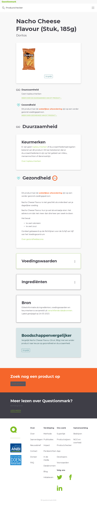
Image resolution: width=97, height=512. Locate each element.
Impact (47, 445)
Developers (62, 457)
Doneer (33, 457)
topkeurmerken (39, 147)
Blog (46, 472)
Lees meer (15, 411)
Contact (33, 451)
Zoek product (18, 384)
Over (32, 434)
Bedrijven (77, 434)
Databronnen (50, 466)
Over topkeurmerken (31, 161)
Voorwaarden (63, 463)
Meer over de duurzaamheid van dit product (40, 98)
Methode (48, 434)
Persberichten (50, 451)
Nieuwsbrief (35, 445)
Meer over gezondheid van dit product (38, 115)
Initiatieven (48, 477)
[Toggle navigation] (93, 8)
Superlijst (61, 434)
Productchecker (12, 8)
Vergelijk (48, 76)
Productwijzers (63, 439)
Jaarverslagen (36, 439)
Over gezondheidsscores (32, 239)
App (58, 451)
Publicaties (48, 439)
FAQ (32, 463)
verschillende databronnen (60, 311)
